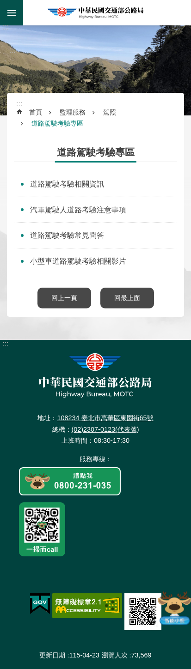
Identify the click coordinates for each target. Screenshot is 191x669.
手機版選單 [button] (11, 12)
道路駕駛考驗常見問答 (67, 235)
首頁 (35, 112)
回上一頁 (64, 297)
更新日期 (52, 655)
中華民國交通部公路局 (95, 12)
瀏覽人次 (115, 655)
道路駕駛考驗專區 (57, 123)
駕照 (109, 112)
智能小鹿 (174, 608)
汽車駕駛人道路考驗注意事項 (78, 210)
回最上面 (127, 297)
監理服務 (73, 112)
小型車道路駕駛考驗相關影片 (78, 261)
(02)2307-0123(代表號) (105, 429)
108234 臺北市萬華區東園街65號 (105, 418)
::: (5, 27)
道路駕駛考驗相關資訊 (67, 184)
